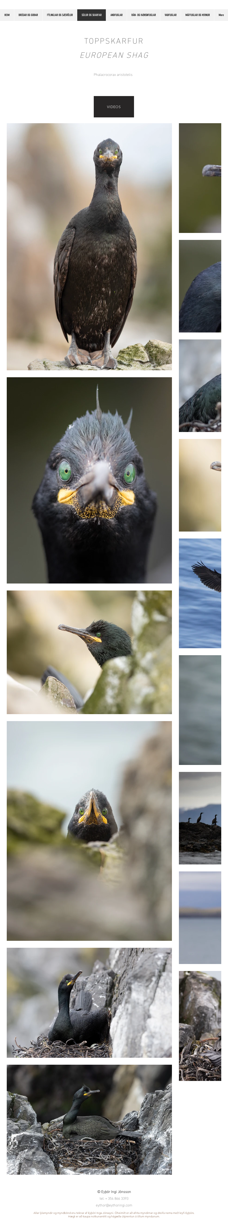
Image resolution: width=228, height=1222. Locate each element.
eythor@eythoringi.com (114, 1204)
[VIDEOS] (114, 106)
